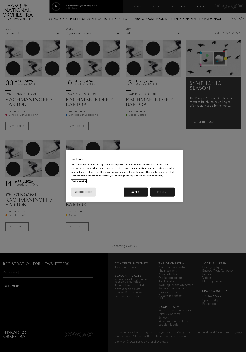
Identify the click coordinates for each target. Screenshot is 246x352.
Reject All (162, 191)
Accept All (136, 191)
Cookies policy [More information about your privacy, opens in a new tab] (78, 181)
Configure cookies (83, 191)
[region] (124, 176)
